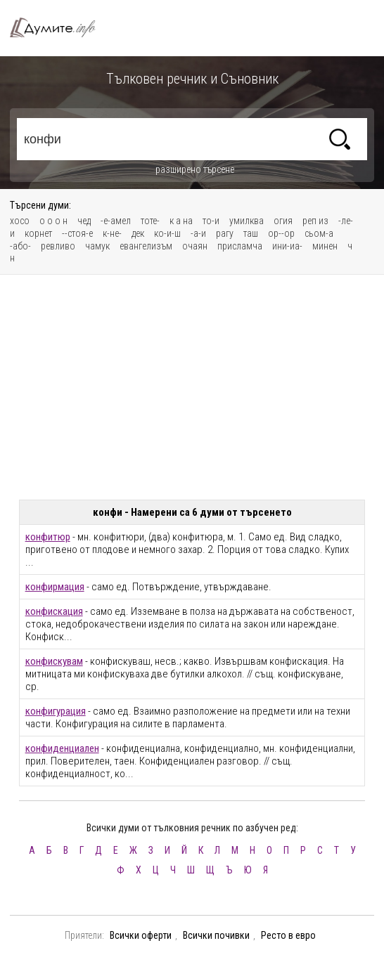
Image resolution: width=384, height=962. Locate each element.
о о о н (53, 220)
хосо (20, 220)
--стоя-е (77, 233)
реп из (315, 220)
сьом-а (319, 233)
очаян (194, 246)
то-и (211, 220)
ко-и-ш (167, 233)
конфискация (54, 611)
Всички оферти (141, 935)
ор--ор (281, 233)
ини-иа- (287, 246)
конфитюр (47, 537)
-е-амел (116, 220)
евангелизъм (146, 246)
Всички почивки (216, 935)
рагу (224, 233)
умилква (246, 220)
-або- (20, 246)
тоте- (150, 220)
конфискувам (54, 661)
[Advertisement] (192, 387)
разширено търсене (194, 169)
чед (84, 220)
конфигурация (55, 711)
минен (325, 246)
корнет (38, 233)
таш (250, 233)
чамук (97, 246)
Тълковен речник (59, 28)
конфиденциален (62, 748)
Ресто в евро (288, 935)
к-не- (112, 233)
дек (138, 233)
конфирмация (54, 586)
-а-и (198, 233)
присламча (239, 246)
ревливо (58, 246)
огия (283, 220)
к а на (181, 220)
